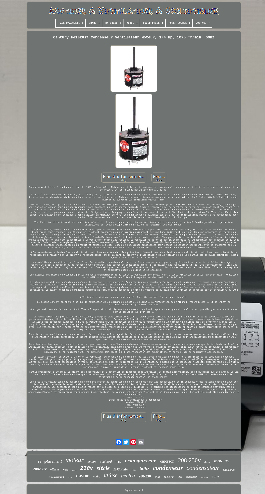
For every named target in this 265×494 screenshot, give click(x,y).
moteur (75, 459)
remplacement (50, 461)
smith (74, 470)
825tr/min (229, 469)
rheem (207, 462)
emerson (167, 461)
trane (215, 476)
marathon (204, 477)
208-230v (189, 460)
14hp (157, 476)
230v (86, 468)
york (65, 469)
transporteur (140, 461)
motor (70, 477)
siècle (103, 468)
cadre (96, 476)
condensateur (203, 468)
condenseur (168, 467)
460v (133, 469)
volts (118, 462)
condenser (191, 476)
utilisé (110, 475)
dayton (83, 475)
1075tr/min (120, 469)
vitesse (55, 469)
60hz (144, 468)
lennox (91, 461)
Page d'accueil (134, 490)
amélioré (106, 461)
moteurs (221, 460)
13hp (180, 477)
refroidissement (56, 476)
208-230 (145, 476)
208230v (40, 469)
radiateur (169, 476)
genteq (128, 475)
